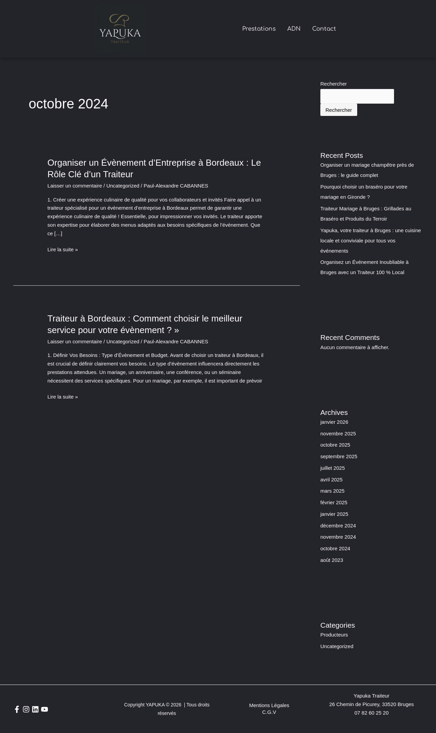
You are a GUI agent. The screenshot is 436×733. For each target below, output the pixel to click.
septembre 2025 (338, 456)
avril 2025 (331, 479)
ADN (294, 29)
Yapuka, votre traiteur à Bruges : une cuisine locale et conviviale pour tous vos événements (370, 240)
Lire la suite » (62, 249)
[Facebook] (16, 709)
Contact (324, 29)
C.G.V (269, 712)
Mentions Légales (269, 705)
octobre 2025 (335, 445)
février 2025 (333, 502)
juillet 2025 (332, 468)
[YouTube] (44, 709)
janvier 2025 (334, 514)
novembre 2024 (338, 537)
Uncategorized (123, 186)
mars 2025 (332, 491)
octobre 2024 (335, 548)
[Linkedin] (35, 709)
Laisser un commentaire (74, 186)
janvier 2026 (334, 422)
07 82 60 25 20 (371, 713)
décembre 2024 (338, 525)
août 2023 (331, 560)
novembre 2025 (338, 433)
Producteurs (334, 635)
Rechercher (333, 84)
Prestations (259, 29)
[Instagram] (26, 709)
